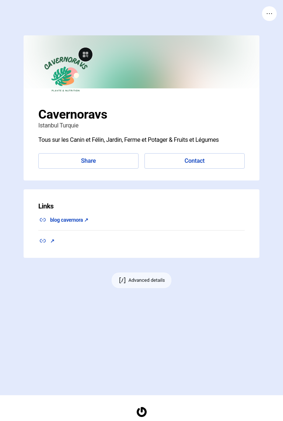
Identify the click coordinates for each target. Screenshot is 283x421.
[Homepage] (141, 412)
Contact (195, 160)
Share (88, 160)
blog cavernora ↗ (69, 220)
